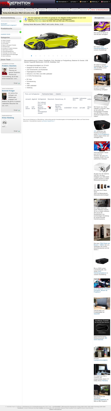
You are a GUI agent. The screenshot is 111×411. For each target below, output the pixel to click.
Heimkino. (105, 380)
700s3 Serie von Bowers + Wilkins (102, 244)
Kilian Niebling (8, 118)
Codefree (75, 10)
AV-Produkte (5, 43)
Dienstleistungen (64, 10)
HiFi (35, 10)
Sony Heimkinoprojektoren (100, 47)
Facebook (20, 408)
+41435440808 (56, 406)
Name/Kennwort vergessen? (9, 25)
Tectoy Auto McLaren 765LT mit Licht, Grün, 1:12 (20, 13)
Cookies (41, 408)
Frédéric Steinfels (9, 66)
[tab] (32, 94)
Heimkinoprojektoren (100, 399)
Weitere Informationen (55, 409)
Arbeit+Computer (6, 40)
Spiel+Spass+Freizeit (7, 50)
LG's (106, 155)
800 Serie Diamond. (100, 338)
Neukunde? (4, 23)
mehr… (16, 78)
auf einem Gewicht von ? (48, 121)
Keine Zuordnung (6, 56)
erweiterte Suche (5, 34)
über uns (6, 10)
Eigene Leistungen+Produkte (9, 45)
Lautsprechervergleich (100, 360)
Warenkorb (84, 10)
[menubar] (83, 1)
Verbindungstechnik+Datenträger (10, 54)
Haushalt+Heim (6, 46)
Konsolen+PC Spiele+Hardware (9, 48)
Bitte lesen (38, 21)
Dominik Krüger (8, 91)
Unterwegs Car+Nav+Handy (9, 53)
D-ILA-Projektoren (103, 134)
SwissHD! (97, 314)
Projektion (42, 10)
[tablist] (57, 104)
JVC (95, 131)
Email (15, 83)
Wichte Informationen (40, 19)
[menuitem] (62, 1)
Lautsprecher (52, 10)
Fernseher (20, 10)
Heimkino (29, 10)
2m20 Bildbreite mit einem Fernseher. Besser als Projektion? (102, 290)
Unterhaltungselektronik (8, 51)
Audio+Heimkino (6, 42)
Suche (13, 10)
